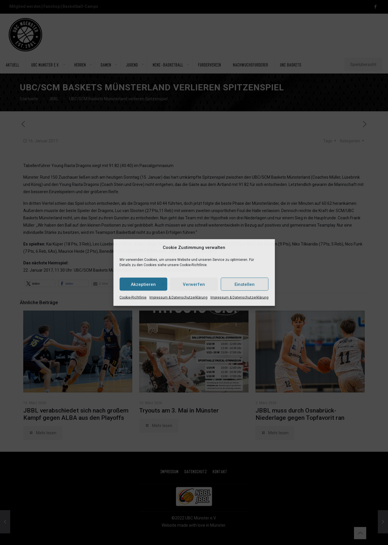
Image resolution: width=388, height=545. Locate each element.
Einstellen (245, 284)
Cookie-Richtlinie (132, 297)
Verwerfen (194, 284)
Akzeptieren (143, 284)
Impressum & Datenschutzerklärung (178, 297)
